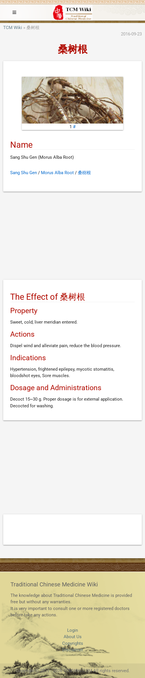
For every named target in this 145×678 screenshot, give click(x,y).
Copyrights (72, 643)
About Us (73, 636)
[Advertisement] (72, 236)
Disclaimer (72, 649)
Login (72, 630)
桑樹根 (84, 172)
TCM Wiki (12, 27)
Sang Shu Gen (23, 172)
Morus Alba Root (57, 172)
